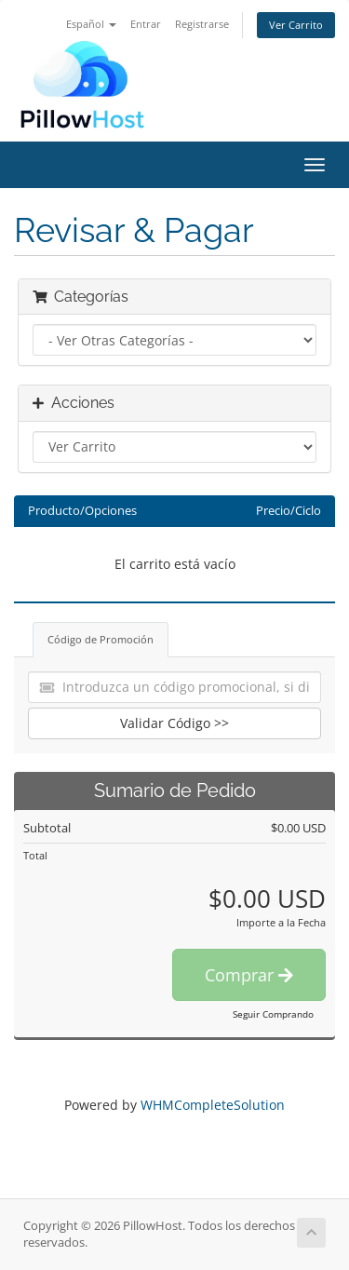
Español (91, 24)
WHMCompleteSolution (213, 1105)
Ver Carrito (296, 25)
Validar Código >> (174, 723)
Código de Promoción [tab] (100, 639)
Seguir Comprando (273, 1013)
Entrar (145, 24)
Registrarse (202, 24)
